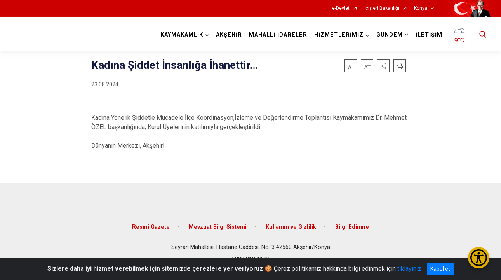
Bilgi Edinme (352, 227)
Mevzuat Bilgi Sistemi (218, 227)
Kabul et (440, 269)
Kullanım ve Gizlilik (291, 227)
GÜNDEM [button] (389, 35)
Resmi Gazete (151, 227)
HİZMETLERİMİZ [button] (339, 35)
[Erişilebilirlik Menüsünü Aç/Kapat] (478, 257)
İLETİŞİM (429, 35)
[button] (383, 66)
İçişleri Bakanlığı (381, 8)
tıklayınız (409, 268)
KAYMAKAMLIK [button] (181, 35)
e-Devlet (341, 8)
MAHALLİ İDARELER (278, 35)
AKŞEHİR (229, 35)
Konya (420, 8)
